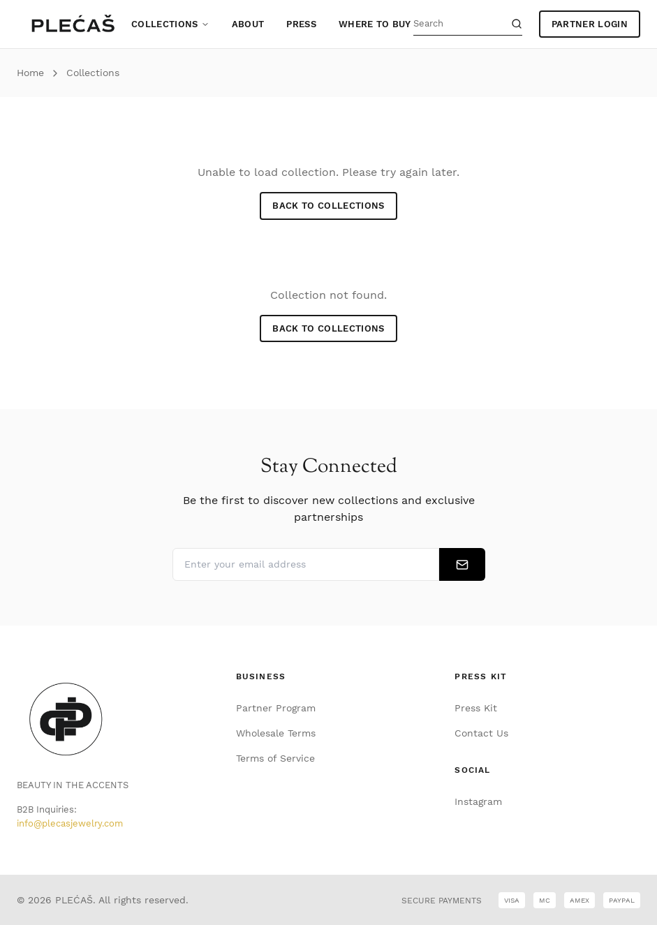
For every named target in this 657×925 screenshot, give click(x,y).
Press (301, 24)
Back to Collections (328, 205)
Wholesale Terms (276, 733)
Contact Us (481, 733)
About (248, 24)
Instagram (478, 801)
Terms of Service (275, 758)
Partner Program (276, 707)
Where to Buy (375, 24)
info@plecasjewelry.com (70, 823)
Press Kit (476, 707)
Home (30, 72)
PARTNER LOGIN (590, 24)
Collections (170, 24)
